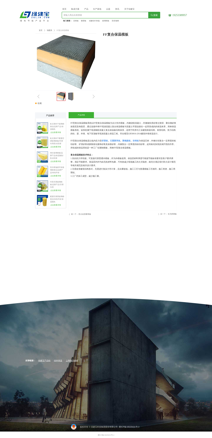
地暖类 (49, 30)
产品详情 (81, 115)
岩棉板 (136, 141)
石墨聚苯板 (115, 141)
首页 (40, 30)
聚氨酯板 (126, 141)
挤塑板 (105, 141)
